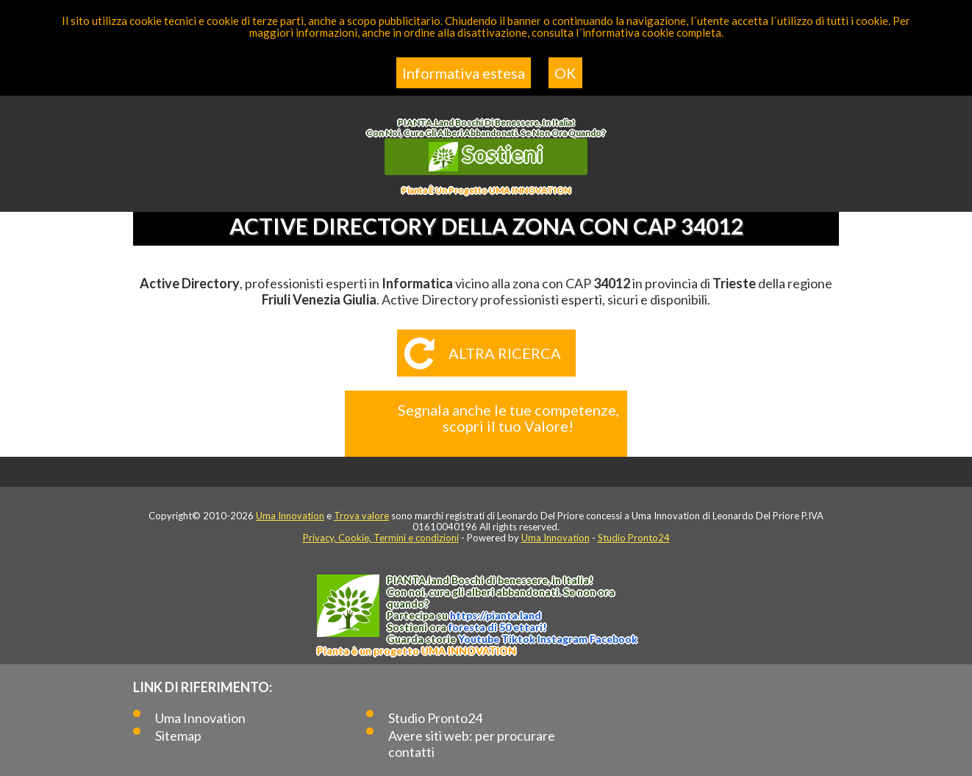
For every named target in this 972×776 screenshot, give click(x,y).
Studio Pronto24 (634, 538)
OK (565, 73)
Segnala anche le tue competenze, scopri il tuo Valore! (508, 418)
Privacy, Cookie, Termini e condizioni (381, 538)
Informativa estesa (463, 73)
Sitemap (178, 735)
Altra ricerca (505, 353)
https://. (495, 615)
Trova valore (361, 516)
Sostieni (486, 155)
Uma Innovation (290, 516)
